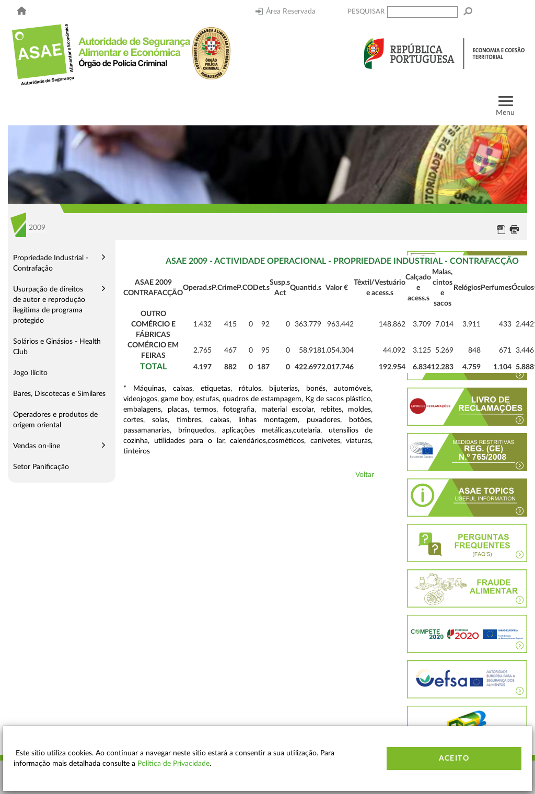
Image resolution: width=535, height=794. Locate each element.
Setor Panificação (41, 467)
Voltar (364, 474)
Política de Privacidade (173, 763)
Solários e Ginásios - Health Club (57, 347)
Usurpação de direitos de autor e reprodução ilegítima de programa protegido (49, 305)
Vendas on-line (36, 446)
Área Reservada (285, 11)
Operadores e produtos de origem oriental (55, 420)
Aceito (454, 758)
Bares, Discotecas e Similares (59, 394)
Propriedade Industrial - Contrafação (50, 263)
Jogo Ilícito (30, 373)
